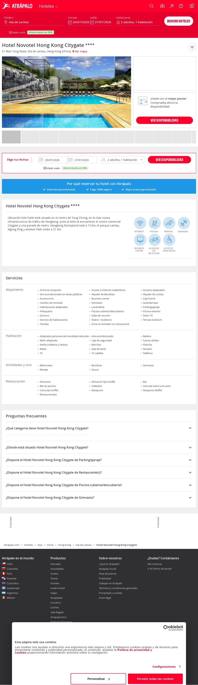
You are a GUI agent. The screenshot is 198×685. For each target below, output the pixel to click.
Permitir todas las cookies (155, 676)
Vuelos (54, 573)
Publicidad (105, 578)
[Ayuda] (181, 6)
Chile (9, 564)
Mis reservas (155, 564)
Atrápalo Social (107, 569)
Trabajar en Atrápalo (110, 583)
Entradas (55, 564)
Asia (40, 545)
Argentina (12, 593)
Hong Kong (64, 545)
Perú (9, 573)
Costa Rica (13, 583)
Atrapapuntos (58, 617)
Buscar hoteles (178, 21)
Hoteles (28, 545)
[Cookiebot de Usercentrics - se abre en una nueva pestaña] (166, 625)
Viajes (53, 593)
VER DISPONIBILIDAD (164, 120)
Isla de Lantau (84, 545)
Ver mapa (80, 51)
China (50, 545)
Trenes (54, 578)
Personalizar (98, 676)
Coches (54, 607)
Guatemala (13, 588)
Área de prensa (107, 573)
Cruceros (55, 602)
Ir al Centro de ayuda (160, 568)
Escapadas (56, 597)
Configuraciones (164, 664)
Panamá (11, 578)
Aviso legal (105, 597)
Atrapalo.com (11, 545)
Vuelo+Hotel (57, 588)
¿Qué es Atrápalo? (109, 564)
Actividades (57, 569)
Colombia (12, 569)
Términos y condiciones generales (118, 588)
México (11, 597)
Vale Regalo (57, 612)
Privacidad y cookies (110, 593)
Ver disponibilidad (169, 159)
